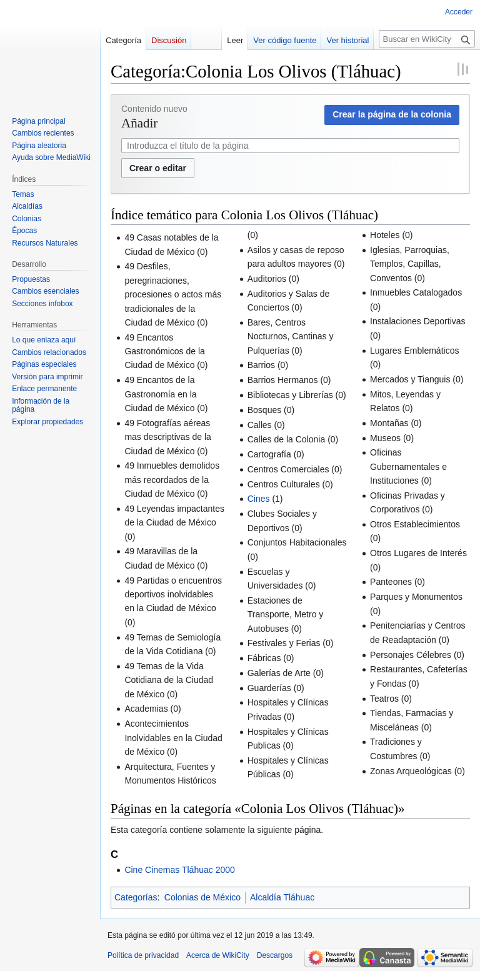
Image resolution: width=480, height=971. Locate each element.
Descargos (274, 955)
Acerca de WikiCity (217, 955)
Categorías (135, 897)
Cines (259, 499)
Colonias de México (202, 897)
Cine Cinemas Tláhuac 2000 (179, 870)
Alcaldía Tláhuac (282, 897)
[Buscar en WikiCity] (427, 38)
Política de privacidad (143, 955)
